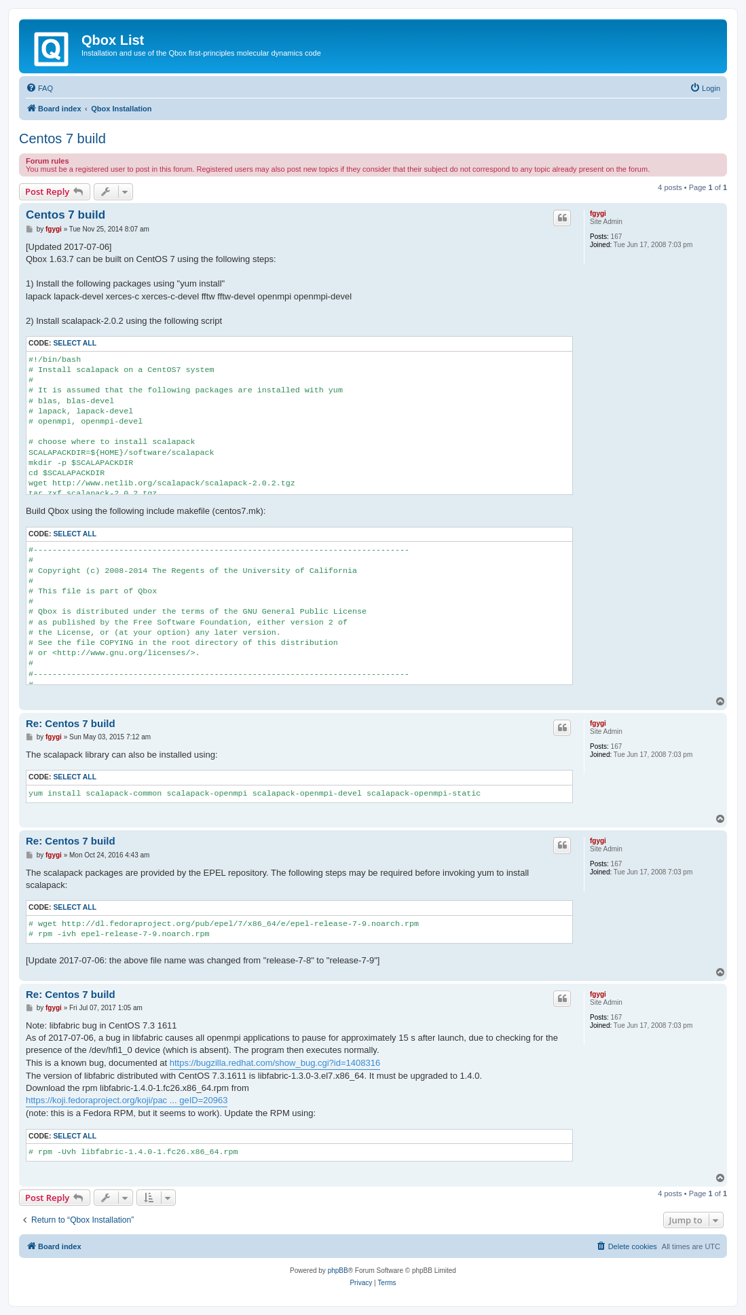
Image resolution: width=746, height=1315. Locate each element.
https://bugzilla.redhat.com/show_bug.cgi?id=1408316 (275, 1063)
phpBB (338, 1270)
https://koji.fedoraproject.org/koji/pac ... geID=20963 (126, 1100)
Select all (74, 343)
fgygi (598, 213)
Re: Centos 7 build (70, 723)
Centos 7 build (62, 138)
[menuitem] (39, 88)
